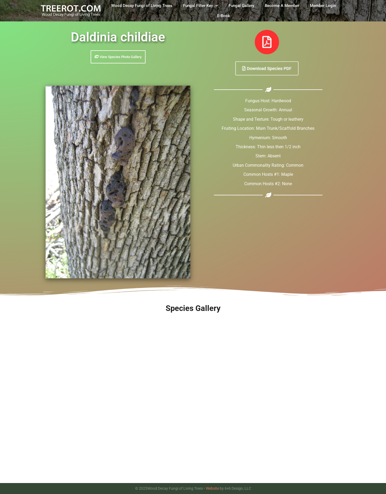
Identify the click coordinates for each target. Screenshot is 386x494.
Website (212, 488)
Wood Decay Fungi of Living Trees (141, 5)
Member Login (323, 5)
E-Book (223, 15)
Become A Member (282, 5)
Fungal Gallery (241, 5)
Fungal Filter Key (200, 6)
